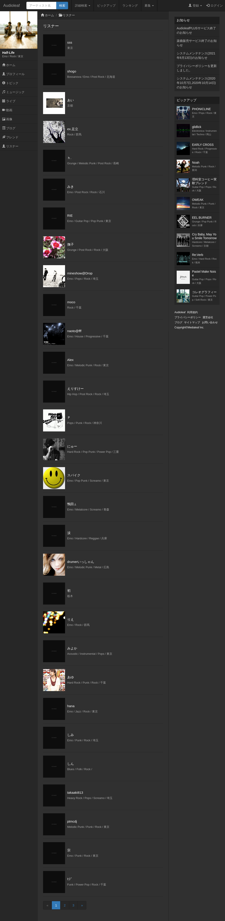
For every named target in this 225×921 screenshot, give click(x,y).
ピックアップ (106, 5)
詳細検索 (82, 5)
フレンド (10, 137)
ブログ (8, 128)
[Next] (82, 905)
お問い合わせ (210, 322)
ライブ (8, 101)
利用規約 (192, 312)
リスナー (10, 146)
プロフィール (13, 74)
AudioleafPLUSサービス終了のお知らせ (196, 30)
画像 (7, 119)
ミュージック (13, 92)
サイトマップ (192, 322)
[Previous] (47, 905)
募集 (149, 5)
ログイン (214, 5)
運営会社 (208, 317)
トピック (10, 83)
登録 (195, 5)
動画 (7, 110)
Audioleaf (11, 5)
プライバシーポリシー (187, 317)
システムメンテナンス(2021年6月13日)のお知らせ (196, 55)
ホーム (8, 65)
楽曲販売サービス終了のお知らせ (197, 43)
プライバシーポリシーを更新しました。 (197, 68)
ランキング (130, 5)
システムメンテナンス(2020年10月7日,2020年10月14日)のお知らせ (196, 83)
